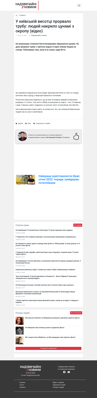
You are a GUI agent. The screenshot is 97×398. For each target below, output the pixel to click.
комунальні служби (43, 123)
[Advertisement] (48, 159)
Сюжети (23, 15)
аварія (20, 123)
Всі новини (77, 225)
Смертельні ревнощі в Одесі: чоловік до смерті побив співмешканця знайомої (45, 270)
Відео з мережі (58, 382)
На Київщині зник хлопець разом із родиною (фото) (44, 328)
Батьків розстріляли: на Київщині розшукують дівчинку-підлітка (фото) (52, 318)
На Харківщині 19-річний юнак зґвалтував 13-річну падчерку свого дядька (44, 230)
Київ (29, 123)
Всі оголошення (76, 313)
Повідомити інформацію (48, 348)
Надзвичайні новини (39, 35)
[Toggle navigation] (79, 5)
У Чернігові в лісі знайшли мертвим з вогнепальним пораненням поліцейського (46, 237)
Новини (22, 382)
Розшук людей (58, 387)
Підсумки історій (59, 385)
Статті (22, 385)
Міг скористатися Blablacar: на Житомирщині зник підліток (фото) (50, 337)
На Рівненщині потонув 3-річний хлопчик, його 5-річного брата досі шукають (45, 285)
